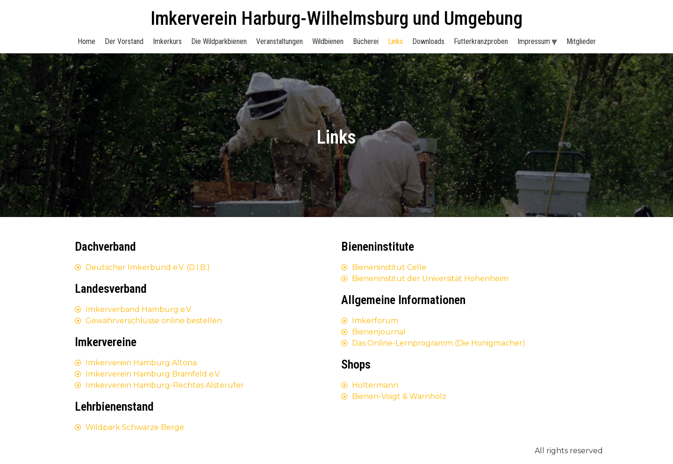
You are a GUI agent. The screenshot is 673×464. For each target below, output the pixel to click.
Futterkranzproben (481, 41)
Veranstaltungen (279, 41)
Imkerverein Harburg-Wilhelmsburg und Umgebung (336, 18)
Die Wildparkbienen (219, 41)
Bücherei (366, 41)
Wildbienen (328, 41)
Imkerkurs (167, 41)
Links (395, 41)
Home (86, 41)
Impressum (533, 41)
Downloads (428, 41)
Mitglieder (581, 41)
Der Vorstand (124, 41)
